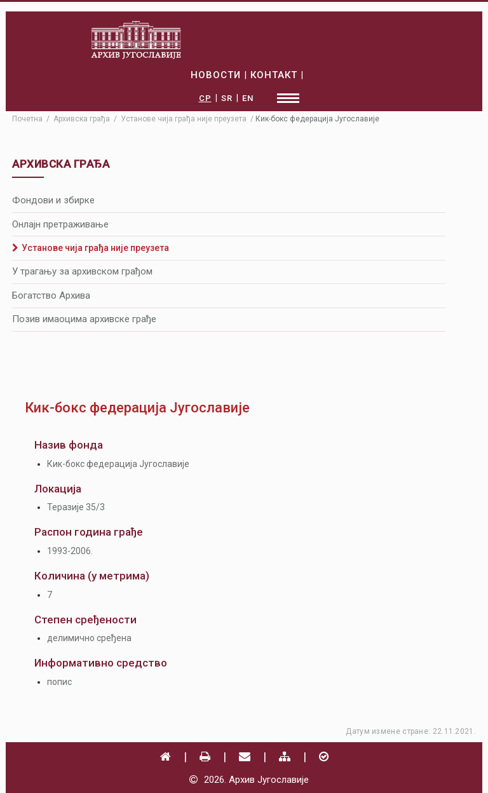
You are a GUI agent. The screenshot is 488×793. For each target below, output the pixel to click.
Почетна (27, 118)
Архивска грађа (81, 118)
